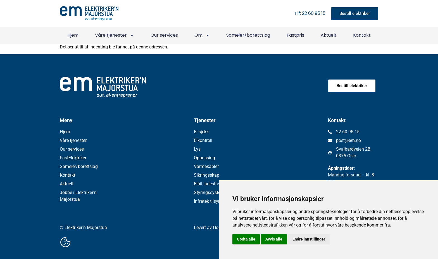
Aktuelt (329, 35)
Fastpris (295, 35)
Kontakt (362, 35)
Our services (164, 35)
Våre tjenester (114, 35)
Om (202, 35)
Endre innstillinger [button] (308, 239)
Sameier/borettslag (248, 35)
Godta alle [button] (246, 239)
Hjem (72, 35)
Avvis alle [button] (273, 239)
